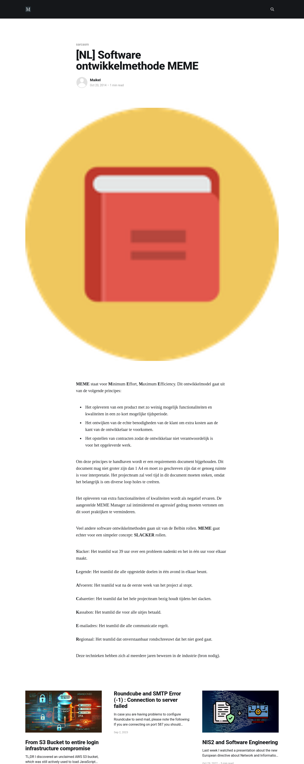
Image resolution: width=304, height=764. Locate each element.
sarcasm (82, 44)
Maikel (95, 80)
